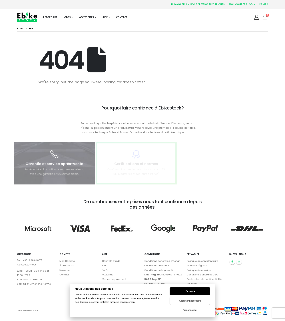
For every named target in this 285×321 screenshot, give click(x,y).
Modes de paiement (114, 279)
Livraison (64, 270)
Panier (263, 4)
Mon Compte (67, 261)
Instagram (239, 262)
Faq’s (105, 270)
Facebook (232, 262)
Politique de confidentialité (202, 261)
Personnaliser (189, 310)
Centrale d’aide (111, 261)
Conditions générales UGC (202, 274)
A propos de (50, 17)
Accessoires (86, 17)
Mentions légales (197, 265)
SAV (104, 265)
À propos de (66, 265)
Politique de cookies (199, 270)
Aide (105, 17)
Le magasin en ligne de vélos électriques (198, 4)
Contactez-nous (27, 264)
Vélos (67, 17)
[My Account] (257, 17)
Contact (121, 17)
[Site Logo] (27, 17)
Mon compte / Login (242, 4)
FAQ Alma (107, 274)
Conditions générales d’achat (162, 261)
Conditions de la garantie (159, 270)
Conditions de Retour (156, 265)
